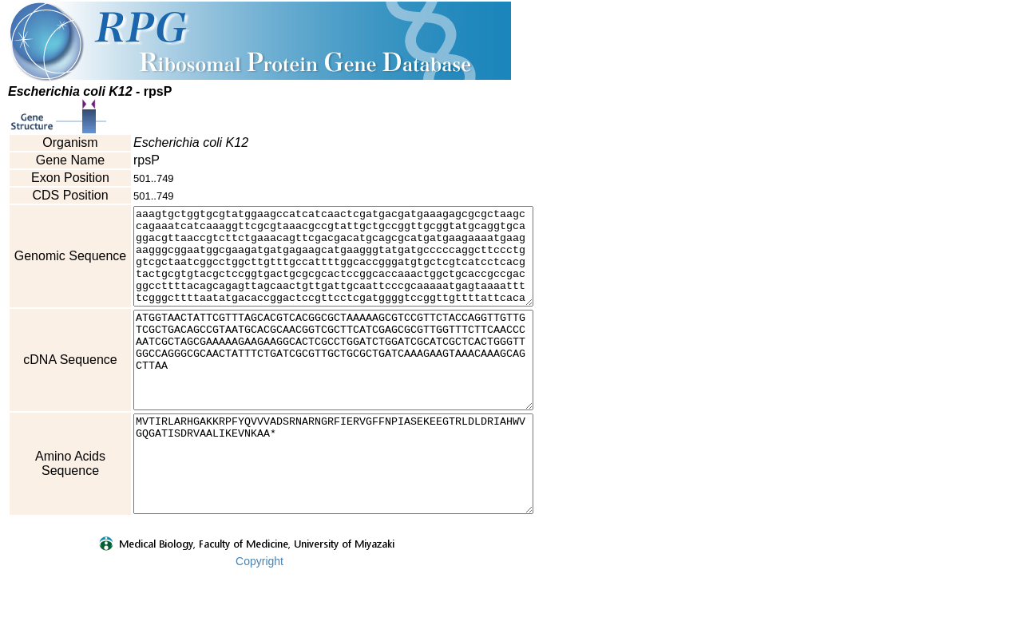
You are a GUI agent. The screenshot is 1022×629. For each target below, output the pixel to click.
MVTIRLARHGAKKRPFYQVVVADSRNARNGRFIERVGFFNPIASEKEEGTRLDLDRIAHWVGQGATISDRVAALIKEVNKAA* (357, 512)
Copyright (259, 618)
